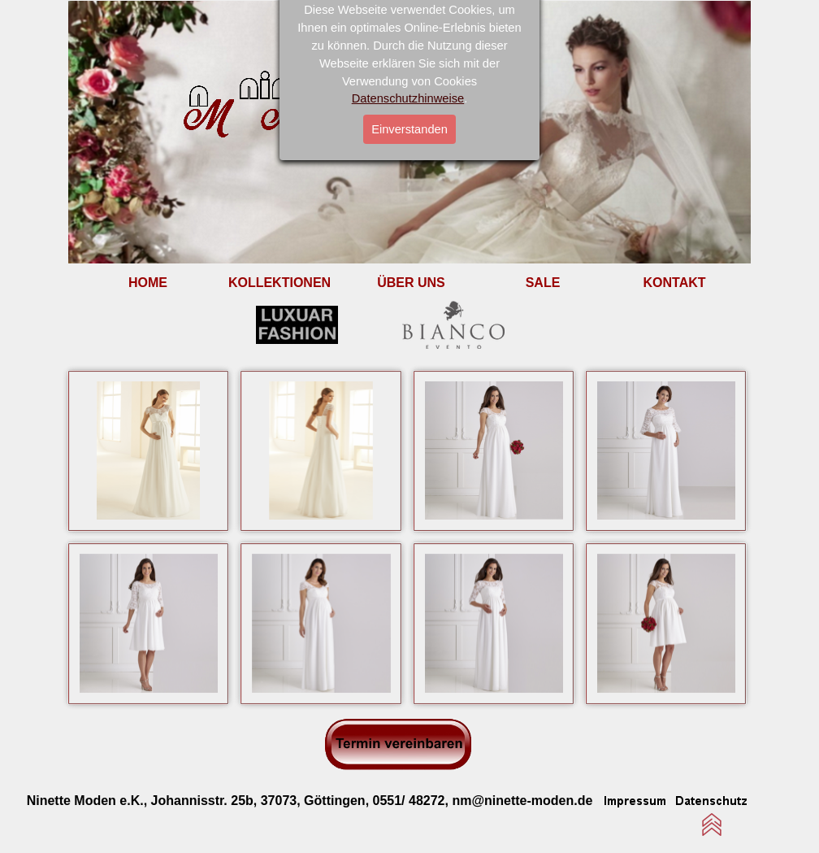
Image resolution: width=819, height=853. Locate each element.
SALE (543, 282)
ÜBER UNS (411, 282)
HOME (147, 282)
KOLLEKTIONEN (279, 282)
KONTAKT (674, 282)
